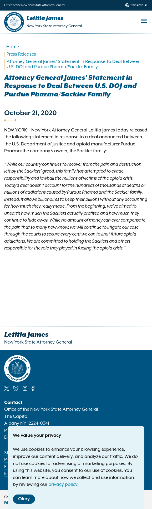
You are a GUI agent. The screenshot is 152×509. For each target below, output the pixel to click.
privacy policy (62, 484)
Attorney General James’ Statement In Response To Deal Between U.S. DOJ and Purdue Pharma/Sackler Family (73, 64)
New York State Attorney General (54, 26)
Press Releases (21, 54)
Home (12, 47)
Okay (24, 499)
